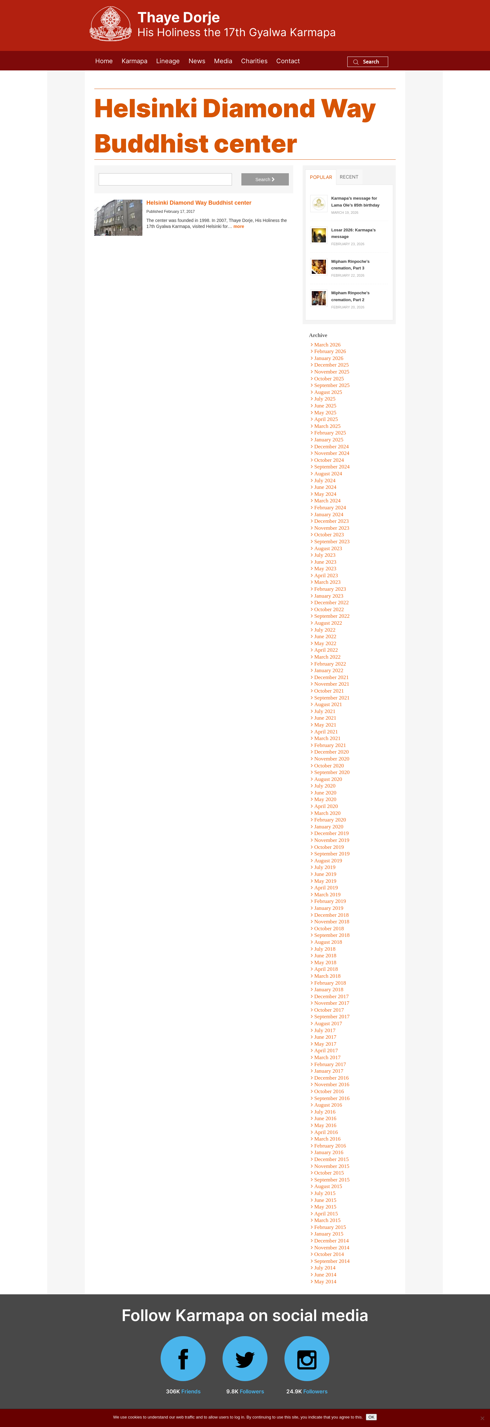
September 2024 (332, 467)
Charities (254, 60)
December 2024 (331, 447)
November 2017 (332, 1003)
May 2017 (325, 1044)
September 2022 (332, 616)
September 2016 (332, 1098)
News (197, 60)
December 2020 (331, 752)
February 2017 (330, 1064)
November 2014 (332, 1248)
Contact (288, 60)
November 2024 (332, 453)
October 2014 (329, 1254)
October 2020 (329, 766)
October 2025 (329, 379)
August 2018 (328, 942)
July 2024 (325, 481)
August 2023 (328, 548)
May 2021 (325, 725)
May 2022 (325, 643)
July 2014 (325, 1268)
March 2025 (327, 426)
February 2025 (330, 433)
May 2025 (325, 413)
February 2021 (330, 745)
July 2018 (325, 949)
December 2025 (331, 365)
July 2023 (325, 555)
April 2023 (326, 575)
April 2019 (326, 888)
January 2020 (329, 827)
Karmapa (134, 60)
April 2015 (326, 1214)
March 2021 (327, 738)
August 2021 (328, 704)
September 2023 (332, 542)
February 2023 (330, 589)
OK (371, 1417)
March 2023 (327, 582)
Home (104, 60)
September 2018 (332, 935)
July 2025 (325, 399)
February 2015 (330, 1227)
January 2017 (329, 1071)
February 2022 (330, 664)
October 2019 (329, 847)
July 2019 (325, 867)
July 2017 (325, 1030)
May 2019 (325, 881)
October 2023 (329, 535)
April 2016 (326, 1132)
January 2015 (329, 1234)
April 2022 (326, 650)
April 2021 (326, 732)
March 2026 (327, 345)
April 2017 (326, 1051)
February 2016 (330, 1146)
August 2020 (328, 779)
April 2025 (326, 419)
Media (223, 60)
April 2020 (326, 806)
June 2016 (325, 1118)
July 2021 (325, 711)
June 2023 (325, 562)
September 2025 (332, 385)
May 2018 (325, 962)
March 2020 (327, 813)
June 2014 (325, 1275)
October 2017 (329, 1010)
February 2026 (330, 351)
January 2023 (329, 596)
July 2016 (325, 1112)
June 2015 (325, 1200)
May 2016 (325, 1125)
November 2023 (332, 528)
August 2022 (328, 623)
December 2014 (331, 1241)
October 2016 (329, 1091)
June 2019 (325, 874)
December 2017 (331, 996)
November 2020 (332, 759)
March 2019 (327, 895)
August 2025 (328, 392)
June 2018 (325, 956)
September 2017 (332, 1017)
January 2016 (329, 1152)
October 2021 (329, 691)
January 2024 (329, 514)
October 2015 (329, 1173)
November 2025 (332, 372)
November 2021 (332, 684)
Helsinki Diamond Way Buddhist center (198, 203)
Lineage (168, 60)
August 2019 (328, 861)
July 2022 (325, 630)
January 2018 (329, 990)
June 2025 (325, 406)
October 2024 (329, 460)
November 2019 (332, 840)
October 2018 (329, 929)
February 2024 (330, 508)
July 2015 (325, 1193)
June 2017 (325, 1037)
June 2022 (325, 636)
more (239, 226)
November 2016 (332, 1084)
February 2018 (330, 983)
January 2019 (329, 908)
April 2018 (326, 969)
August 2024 (328, 474)
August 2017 (328, 1023)
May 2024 (325, 494)
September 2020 (332, 772)
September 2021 (332, 698)
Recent (349, 177)
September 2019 (332, 854)
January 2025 (329, 440)
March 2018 (327, 976)
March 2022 (327, 657)
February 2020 (330, 820)
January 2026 (329, 358)
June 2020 (325, 793)
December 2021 (331, 677)
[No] (482, 1418)
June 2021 (325, 718)
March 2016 (327, 1139)
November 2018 (332, 922)
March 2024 (327, 501)
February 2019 (330, 901)
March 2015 (327, 1220)
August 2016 (328, 1105)
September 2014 (332, 1261)
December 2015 (331, 1159)
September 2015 (332, 1180)
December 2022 (331, 603)
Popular (321, 177)
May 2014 (325, 1282)
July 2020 (325, 786)
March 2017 (327, 1057)
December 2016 (331, 1078)
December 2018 (331, 915)
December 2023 (331, 521)
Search (366, 61)
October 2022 (329, 609)
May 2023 (325, 569)
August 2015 (328, 1186)
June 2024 (325, 487)
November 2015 (332, 1166)
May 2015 (325, 1207)
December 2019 (331, 833)
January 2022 (329, 670)
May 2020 (325, 799)
